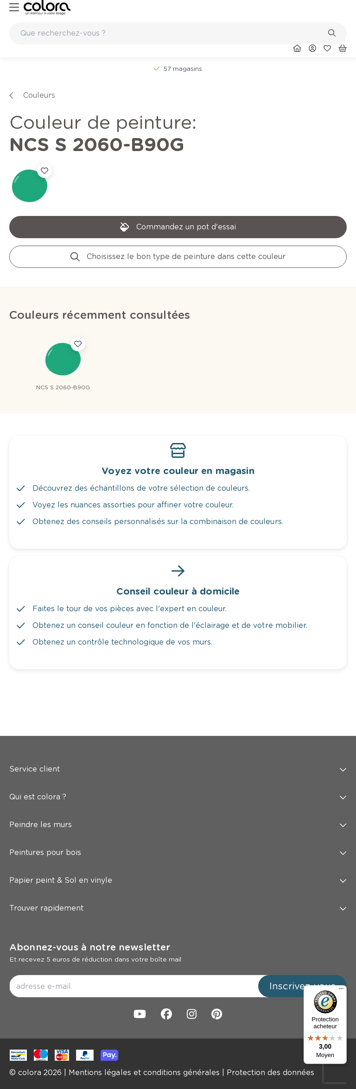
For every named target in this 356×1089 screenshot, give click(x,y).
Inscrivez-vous (302, 986)
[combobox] (178, 33)
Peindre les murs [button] (178, 824)
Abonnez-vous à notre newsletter (89, 947)
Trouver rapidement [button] (178, 908)
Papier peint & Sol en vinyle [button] (178, 880)
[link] (47, 7)
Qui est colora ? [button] (178, 796)
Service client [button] (178, 769)
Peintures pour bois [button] (178, 852)
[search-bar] (172, 33)
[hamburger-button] (14, 7)
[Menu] (341, 990)
